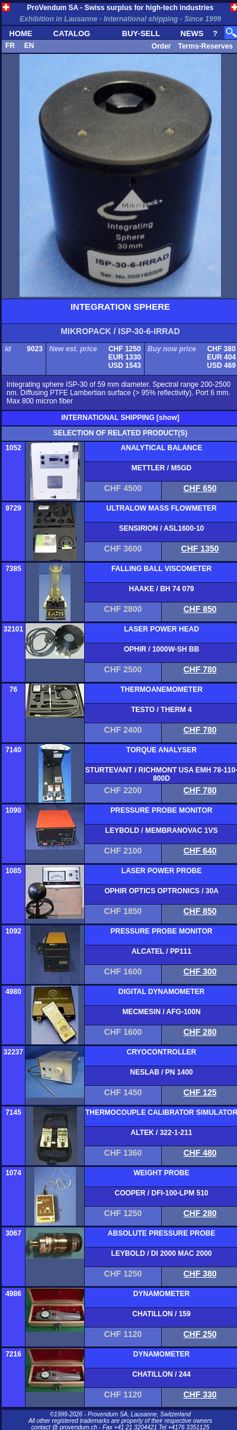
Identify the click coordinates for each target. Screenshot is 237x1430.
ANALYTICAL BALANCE (161, 448)
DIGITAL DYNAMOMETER (161, 991)
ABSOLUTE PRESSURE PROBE (161, 1233)
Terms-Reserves (205, 46)
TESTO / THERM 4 (161, 710)
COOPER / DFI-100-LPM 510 (161, 1193)
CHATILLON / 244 (161, 1374)
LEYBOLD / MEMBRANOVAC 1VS (161, 830)
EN (29, 45)
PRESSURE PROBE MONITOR (162, 810)
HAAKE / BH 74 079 (161, 589)
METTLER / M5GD (161, 468)
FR (10, 45)
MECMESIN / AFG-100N (161, 1012)
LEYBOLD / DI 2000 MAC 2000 (161, 1253)
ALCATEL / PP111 (161, 951)
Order (161, 46)
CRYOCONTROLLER (162, 1052)
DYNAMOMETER (161, 1294)
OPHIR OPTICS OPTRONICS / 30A (161, 891)
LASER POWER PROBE (161, 871)
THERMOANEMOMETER (161, 689)
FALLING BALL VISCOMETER (161, 569)
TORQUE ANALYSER (161, 750)
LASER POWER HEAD (161, 629)
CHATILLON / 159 (161, 1314)
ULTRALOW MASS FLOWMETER (161, 508)
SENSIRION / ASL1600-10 (161, 528)
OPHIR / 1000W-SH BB (161, 649)
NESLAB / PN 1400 (161, 1072)
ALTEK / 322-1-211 (162, 1132)
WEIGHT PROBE (161, 1173)
